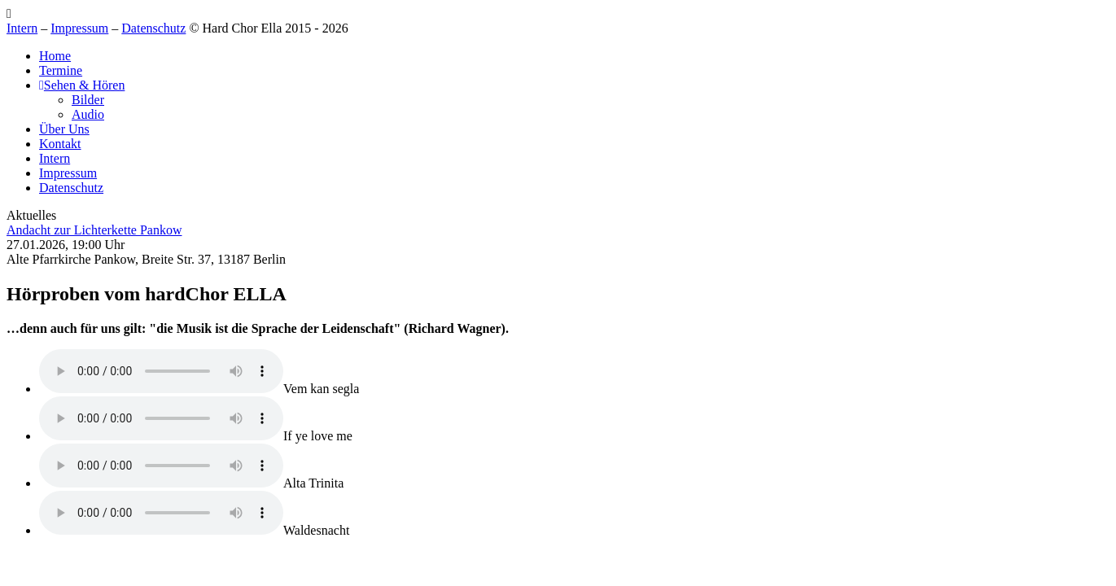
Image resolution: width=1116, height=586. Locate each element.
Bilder (88, 100)
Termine (60, 70)
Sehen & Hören (82, 85)
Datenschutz (153, 28)
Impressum (79, 28)
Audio (88, 114)
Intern (22, 28)
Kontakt (60, 144)
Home (55, 56)
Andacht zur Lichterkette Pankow (94, 230)
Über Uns (64, 129)
